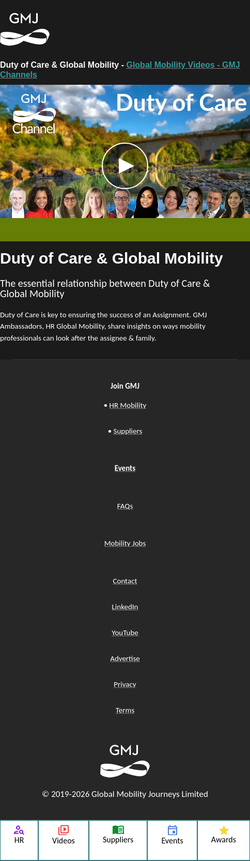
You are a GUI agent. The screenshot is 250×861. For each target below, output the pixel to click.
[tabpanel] (125, 217)
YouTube (125, 632)
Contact (125, 581)
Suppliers (128, 431)
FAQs (125, 506)
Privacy (125, 684)
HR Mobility (128, 405)
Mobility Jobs (125, 543)
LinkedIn (125, 606)
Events (125, 468)
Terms (125, 710)
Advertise (125, 658)
